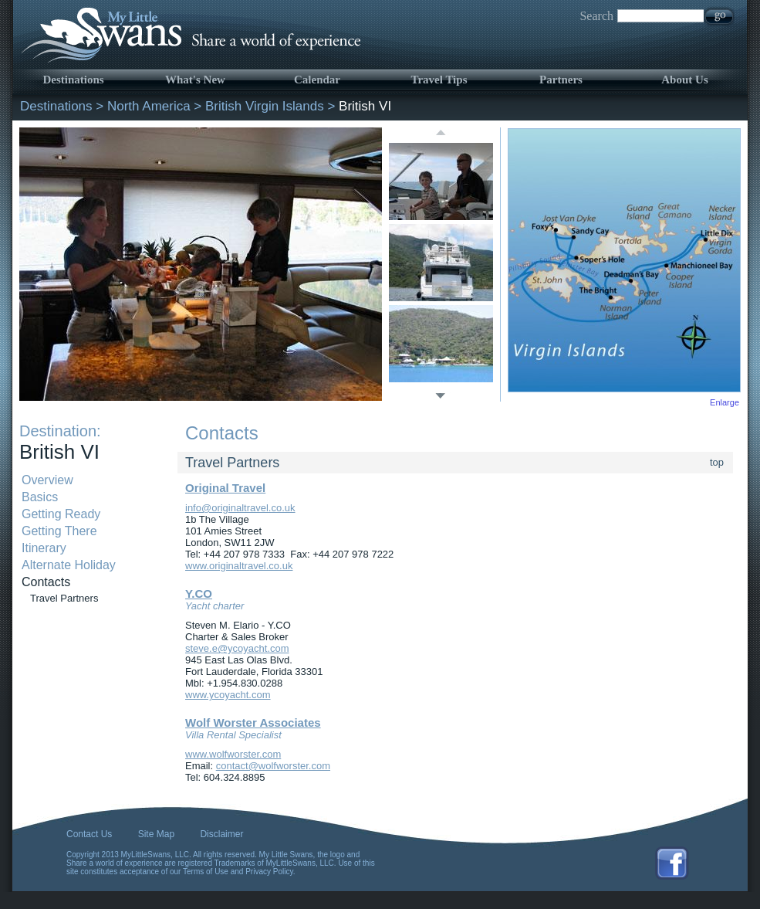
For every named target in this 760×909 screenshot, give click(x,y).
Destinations (72, 79)
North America (149, 106)
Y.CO (198, 593)
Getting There (59, 531)
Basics (40, 497)
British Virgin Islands (264, 106)
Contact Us (89, 834)
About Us (684, 79)
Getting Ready (61, 514)
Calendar (317, 79)
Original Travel (225, 487)
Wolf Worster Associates (253, 722)
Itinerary (44, 548)
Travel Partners (64, 598)
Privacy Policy (269, 871)
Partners (561, 79)
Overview (47, 480)
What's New (195, 79)
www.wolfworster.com (233, 754)
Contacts (46, 581)
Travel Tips (439, 79)
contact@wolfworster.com (273, 766)
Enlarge (724, 402)
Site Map (156, 834)
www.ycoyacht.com (228, 694)
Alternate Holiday (69, 565)
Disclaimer (221, 834)
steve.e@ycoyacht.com (237, 648)
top (717, 462)
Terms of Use (205, 871)
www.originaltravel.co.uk (238, 566)
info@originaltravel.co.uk (240, 508)
